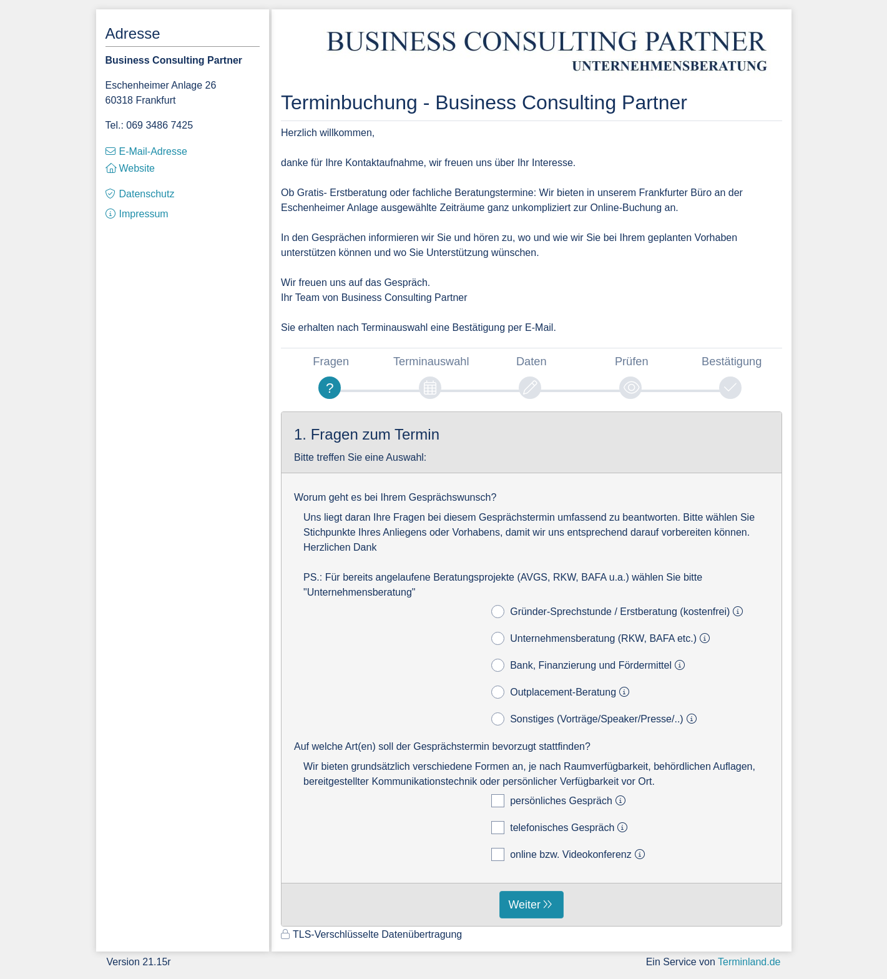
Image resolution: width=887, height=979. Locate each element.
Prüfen (632, 361)
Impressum (144, 214)
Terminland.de (749, 962)
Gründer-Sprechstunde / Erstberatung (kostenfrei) (619, 611)
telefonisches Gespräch (561, 827)
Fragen (331, 361)
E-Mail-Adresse (153, 151)
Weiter (525, 904)
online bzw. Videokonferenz (570, 854)
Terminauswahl (431, 361)
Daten (531, 361)
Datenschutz (147, 194)
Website (137, 168)
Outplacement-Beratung (562, 692)
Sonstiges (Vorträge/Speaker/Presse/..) (595, 719)
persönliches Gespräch (560, 800)
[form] (531, 669)
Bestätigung (732, 361)
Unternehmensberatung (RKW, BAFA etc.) (602, 638)
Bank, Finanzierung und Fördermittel (590, 665)
